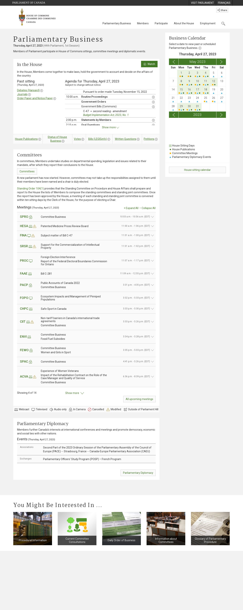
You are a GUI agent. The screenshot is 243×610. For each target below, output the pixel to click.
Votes (77, 138)
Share (222, 10)
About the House (184, 23)
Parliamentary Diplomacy (138, 472)
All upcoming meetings (139, 399)
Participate (161, 23)
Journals (22, 94)
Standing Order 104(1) (30, 188)
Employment (207, 23)
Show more (74, 393)
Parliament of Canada (28, 2)
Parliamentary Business (117, 23)
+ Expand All (131, 208)
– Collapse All (147, 208)
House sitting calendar (197, 169)
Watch (149, 64)
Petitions (149, 138)
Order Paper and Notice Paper (35, 98)
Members (143, 23)
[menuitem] (202, 3)
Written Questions (125, 138)
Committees (27, 171)
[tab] (86, 449)
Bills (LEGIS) (97, 138)
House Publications (26, 138)
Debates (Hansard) (28, 90)
